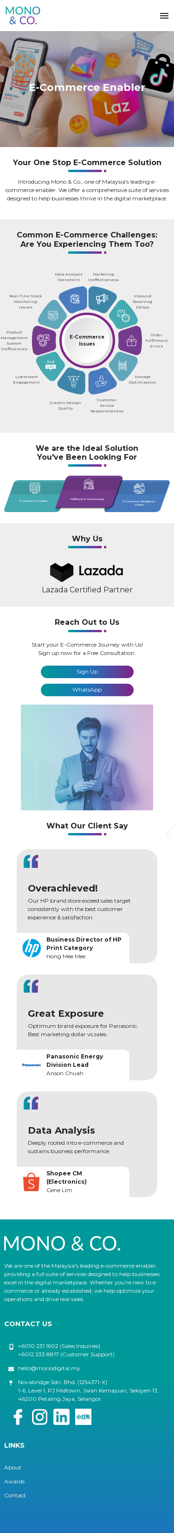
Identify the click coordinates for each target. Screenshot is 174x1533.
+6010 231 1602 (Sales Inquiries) (59, 1345)
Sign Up (87, 671)
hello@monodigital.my (49, 1368)
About (12, 1467)
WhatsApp (87, 689)
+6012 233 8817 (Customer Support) (66, 1354)
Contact (15, 1495)
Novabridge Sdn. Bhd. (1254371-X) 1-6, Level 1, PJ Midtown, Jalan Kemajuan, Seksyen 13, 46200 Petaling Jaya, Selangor (88, 1390)
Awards (14, 1481)
